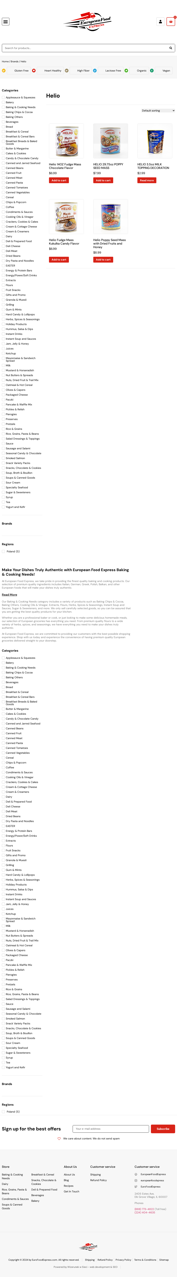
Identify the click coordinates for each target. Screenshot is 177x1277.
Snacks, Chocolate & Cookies (43, 1182)
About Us (69, 1174)
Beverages (37, 1195)
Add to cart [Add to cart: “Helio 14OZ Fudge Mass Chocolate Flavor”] (59, 180)
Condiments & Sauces (15, 1199)
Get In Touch (71, 1191)
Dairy (5, 1184)
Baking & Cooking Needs (12, 1176)
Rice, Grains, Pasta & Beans (14, 1191)
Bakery (35, 1200)
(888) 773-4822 (144, 1209)
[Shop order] (158, 110)
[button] (5, 21)
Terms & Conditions (145, 1259)
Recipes (68, 1185)
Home (5, 61)
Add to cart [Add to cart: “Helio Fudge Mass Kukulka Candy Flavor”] (59, 259)
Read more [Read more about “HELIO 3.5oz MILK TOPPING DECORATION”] (147, 180)
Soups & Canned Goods (12, 1206)
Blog (66, 1180)
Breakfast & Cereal (42, 1174)
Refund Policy (98, 1180)
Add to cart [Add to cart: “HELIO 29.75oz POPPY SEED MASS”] (103, 180)
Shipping (95, 1174)
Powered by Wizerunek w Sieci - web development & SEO (85, 1267)
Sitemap (164, 1259)
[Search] (171, 48)
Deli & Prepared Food (44, 1189)
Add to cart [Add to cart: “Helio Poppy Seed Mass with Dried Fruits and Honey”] (103, 259)
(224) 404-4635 (145, 1212)
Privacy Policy (123, 1259)
